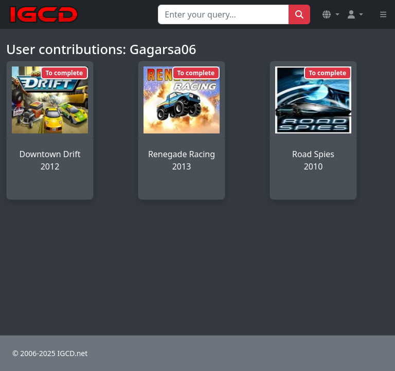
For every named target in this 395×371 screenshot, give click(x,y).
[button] (330, 14)
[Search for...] (223, 14)
